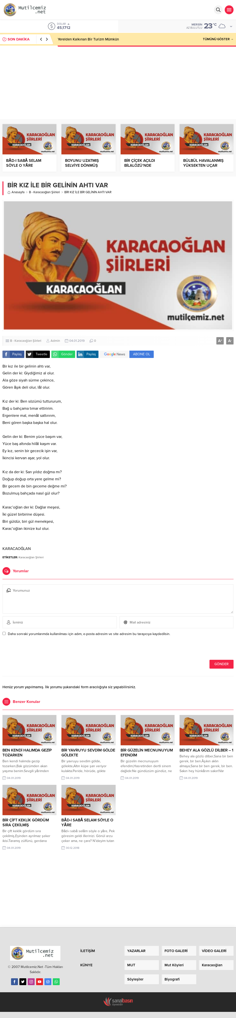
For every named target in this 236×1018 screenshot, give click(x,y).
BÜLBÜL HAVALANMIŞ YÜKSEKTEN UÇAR (203, 163)
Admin (55, 341)
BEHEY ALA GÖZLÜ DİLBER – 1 (206, 750)
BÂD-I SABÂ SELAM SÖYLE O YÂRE (23, 163)
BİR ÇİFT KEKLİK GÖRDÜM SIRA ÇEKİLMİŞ (25, 822)
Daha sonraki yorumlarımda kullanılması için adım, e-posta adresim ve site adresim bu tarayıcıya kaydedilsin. (89, 634)
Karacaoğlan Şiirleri (31, 557)
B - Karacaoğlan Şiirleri (44, 192)
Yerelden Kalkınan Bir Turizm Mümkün (88, 39)
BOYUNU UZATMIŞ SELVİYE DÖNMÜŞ (82, 163)
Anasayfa (16, 192)
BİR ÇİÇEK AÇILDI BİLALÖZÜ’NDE (139, 163)
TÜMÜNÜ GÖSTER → (218, 39)
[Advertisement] (118, 82)
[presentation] (36, 649)
